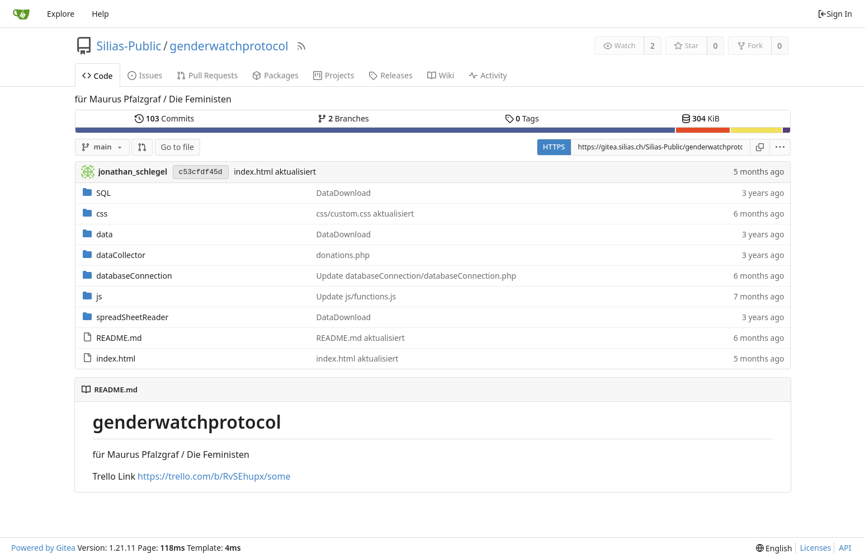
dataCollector (120, 255)
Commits (164, 118)
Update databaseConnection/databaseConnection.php (416, 275)
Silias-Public (129, 45)
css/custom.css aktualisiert (365, 213)
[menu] (780, 147)
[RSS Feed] (301, 46)
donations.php (343, 255)
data (104, 234)
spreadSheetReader (132, 317)
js (99, 296)
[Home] (21, 14)
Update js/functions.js (356, 296)
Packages (275, 75)
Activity (488, 75)
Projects (333, 75)
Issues (144, 75)
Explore (60, 13)
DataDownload (343, 192)
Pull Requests (207, 75)
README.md (119, 337)
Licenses (815, 547)
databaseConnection (134, 275)
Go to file (177, 147)
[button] (142, 147)
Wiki (441, 75)
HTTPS (554, 147)
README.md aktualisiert (360, 337)
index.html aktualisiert (275, 171)
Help (100, 13)
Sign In (834, 13)
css (101, 213)
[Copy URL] (760, 147)
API (845, 547)
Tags (522, 118)
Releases (390, 75)
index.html (115, 358)
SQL (103, 192)
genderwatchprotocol (228, 45)
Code (97, 76)
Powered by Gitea (43, 547)
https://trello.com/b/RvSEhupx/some (214, 476)
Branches (343, 118)
